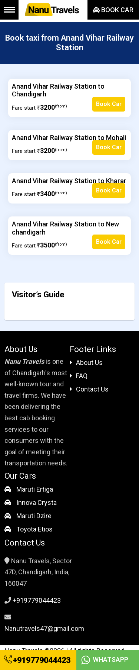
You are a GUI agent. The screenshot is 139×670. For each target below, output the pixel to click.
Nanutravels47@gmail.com (44, 628)
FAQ (78, 376)
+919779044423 (37, 660)
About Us (86, 362)
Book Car (113, 10)
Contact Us (89, 389)
